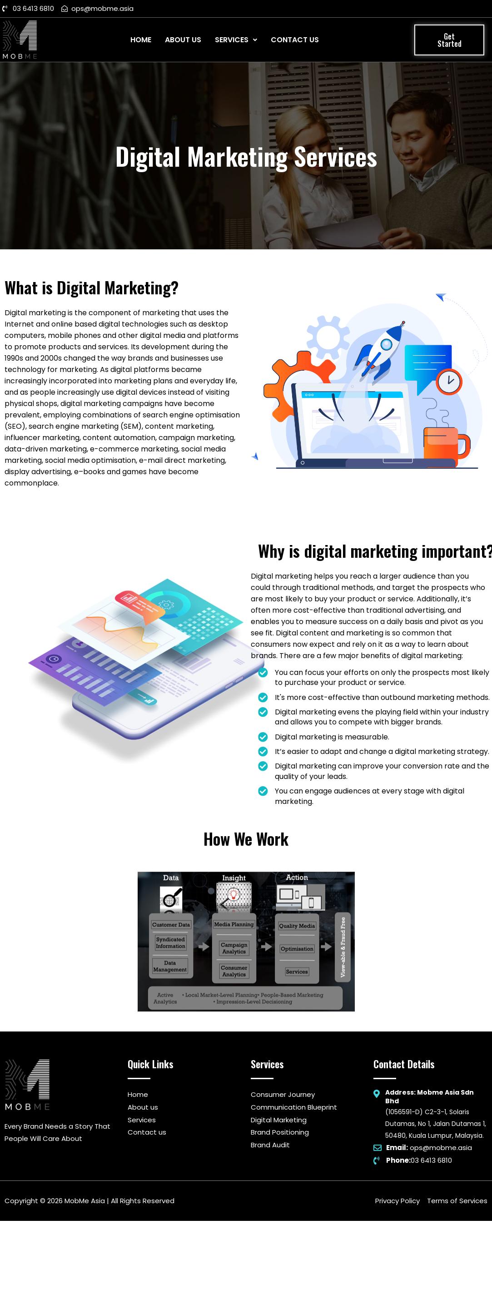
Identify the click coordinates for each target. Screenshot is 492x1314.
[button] (449, 40)
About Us (183, 40)
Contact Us (295, 40)
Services (236, 40)
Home (140, 40)
